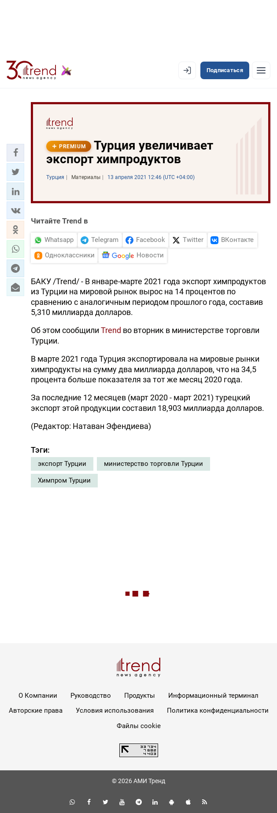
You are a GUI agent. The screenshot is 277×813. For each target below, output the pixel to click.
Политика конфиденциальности (218, 710)
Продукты (139, 695)
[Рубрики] (261, 70)
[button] (15, 152)
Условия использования (115, 710)
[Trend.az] (39, 70)
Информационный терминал (213, 695)
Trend (112, 330)
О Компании (37, 695)
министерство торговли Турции (153, 464)
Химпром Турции (64, 480)
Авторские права (36, 710)
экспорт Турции (62, 464)
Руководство (90, 695)
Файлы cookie (139, 726)
